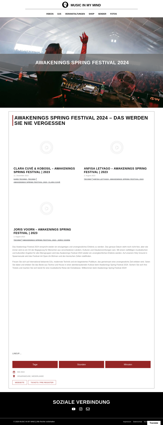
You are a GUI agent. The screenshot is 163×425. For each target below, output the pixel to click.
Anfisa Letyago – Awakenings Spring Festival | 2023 (112, 170)
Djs (59, 14)
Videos (49, 14)
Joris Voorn (65, 240)
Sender (102, 14)
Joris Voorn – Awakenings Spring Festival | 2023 (45, 231)
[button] (46, 147)
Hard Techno (20, 179)
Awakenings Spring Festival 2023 (31, 182)
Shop (91, 14)
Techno (33, 179)
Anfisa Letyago (101, 179)
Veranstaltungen (75, 14)
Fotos (113, 14)
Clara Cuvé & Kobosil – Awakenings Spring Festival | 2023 (46, 170)
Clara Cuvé (56, 182)
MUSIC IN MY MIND (85, 5)
